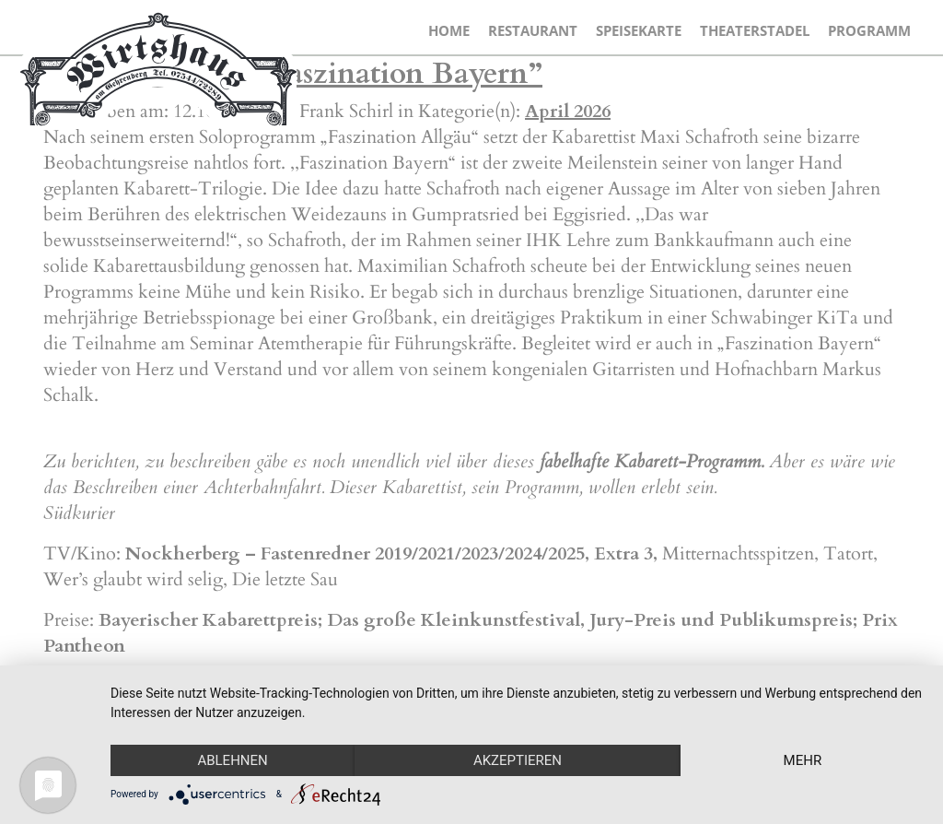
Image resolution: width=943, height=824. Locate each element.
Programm (869, 30)
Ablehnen (232, 760)
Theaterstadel (754, 30)
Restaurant (532, 30)
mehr (803, 760)
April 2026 (568, 111)
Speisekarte (638, 30)
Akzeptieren (517, 760)
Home (449, 30)
